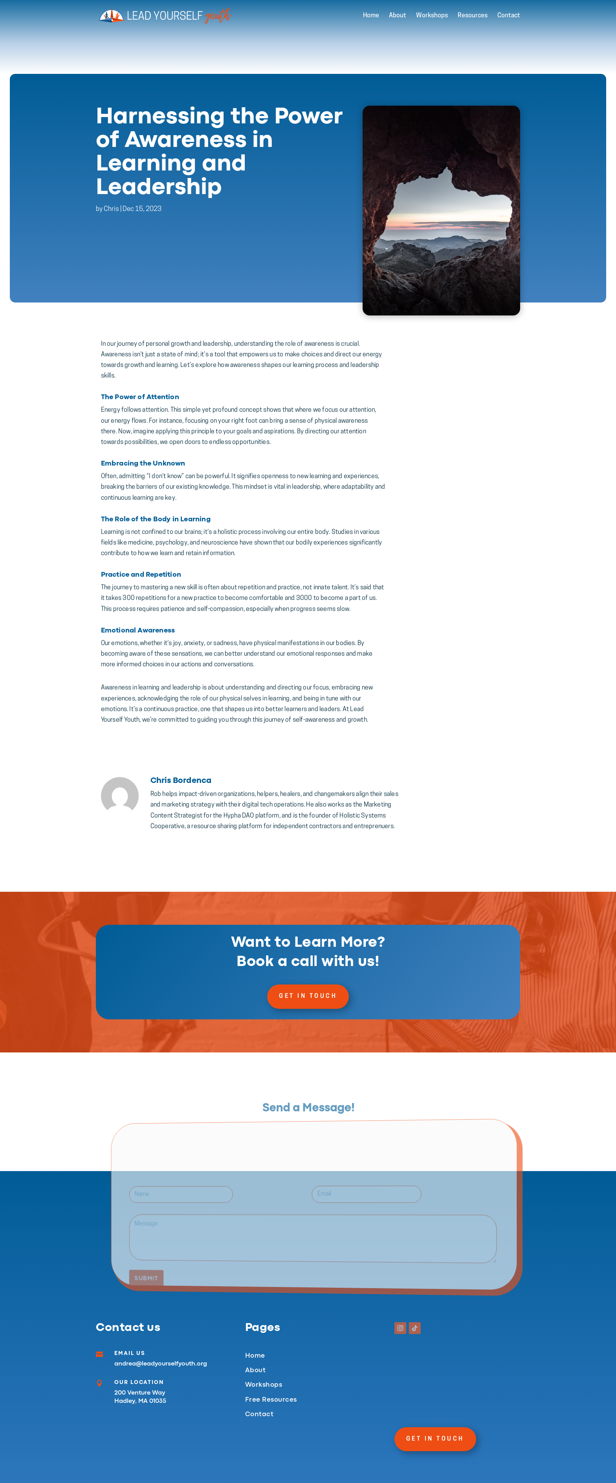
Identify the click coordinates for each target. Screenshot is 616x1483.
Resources (473, 16)
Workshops (432, 16)
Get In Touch (308, 996)
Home (371, 16)
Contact (508, 16)
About (397, 16)
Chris (111, 218)
